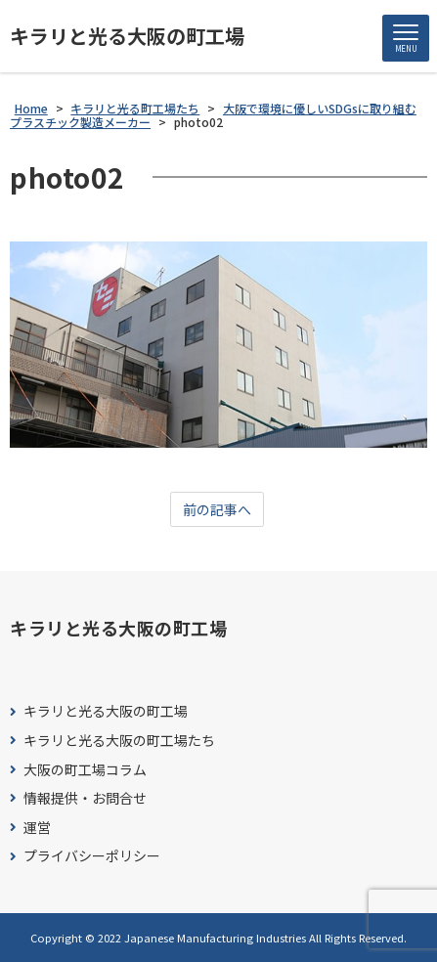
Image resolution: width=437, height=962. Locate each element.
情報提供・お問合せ (85, 798)
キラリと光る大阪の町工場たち (119, 740)
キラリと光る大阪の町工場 (127, 36)
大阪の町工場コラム (85, 770)
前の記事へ (217, 509)
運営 (37, 827)
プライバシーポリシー (91, 856)
